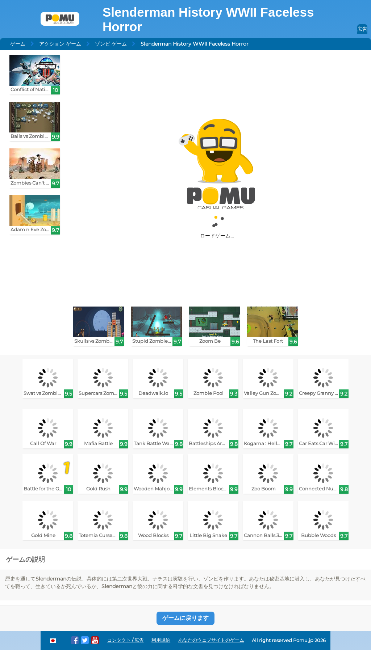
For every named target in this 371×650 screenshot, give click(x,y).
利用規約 (160, 640)
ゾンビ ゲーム (111, 44)
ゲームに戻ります (185, 618)
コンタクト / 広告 (125, 640)
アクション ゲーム (60, 44)
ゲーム (17, 44)
